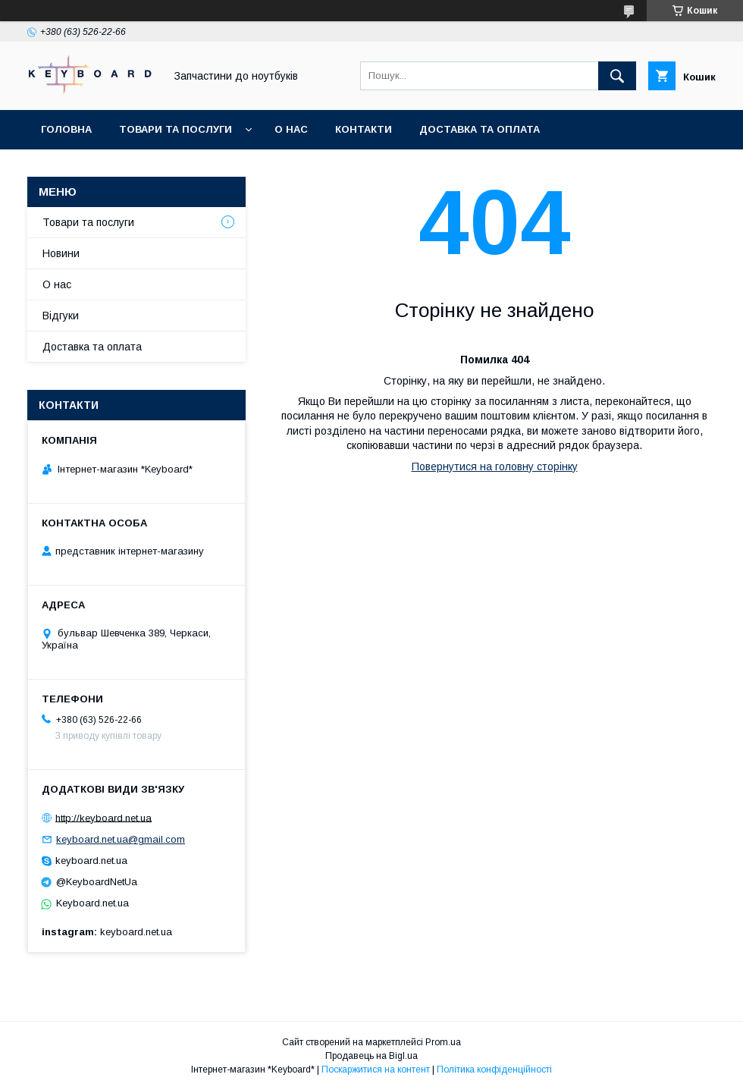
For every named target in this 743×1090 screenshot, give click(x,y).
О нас (291, 129)
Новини (61, 253)
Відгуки (60, 315)
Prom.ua (443, 1042)
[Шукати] (617, 75)
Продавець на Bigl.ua (371, 1056)
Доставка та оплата (479, 129)
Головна (66, 129)
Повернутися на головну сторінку (495, 466)
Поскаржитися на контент (375, 1069)
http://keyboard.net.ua (103, 817)
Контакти (363, 129)
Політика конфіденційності (494, 1069)
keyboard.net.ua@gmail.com (120, 839)
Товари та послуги (175, 129)
